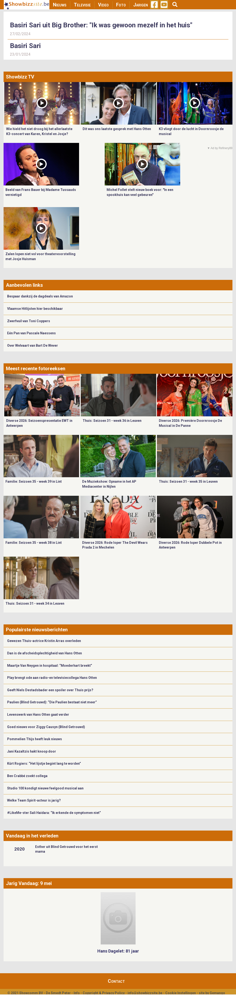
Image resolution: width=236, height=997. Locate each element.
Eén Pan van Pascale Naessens (31, 333)
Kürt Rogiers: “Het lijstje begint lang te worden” (44, 763)
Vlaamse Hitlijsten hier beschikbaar (35, 309)
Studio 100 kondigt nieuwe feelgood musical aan (45, 788)
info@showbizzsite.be (144, 993)
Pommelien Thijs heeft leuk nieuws (34, 739)
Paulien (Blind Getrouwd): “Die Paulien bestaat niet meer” (52, 702)
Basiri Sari (25, 46)
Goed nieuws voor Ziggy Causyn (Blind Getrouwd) (46, 727)
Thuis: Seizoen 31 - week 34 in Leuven (34, 603)
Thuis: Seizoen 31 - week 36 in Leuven (112, 421)
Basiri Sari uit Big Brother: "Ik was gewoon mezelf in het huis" (101, 25)
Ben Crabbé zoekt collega (27, 776)
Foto (121, 5)
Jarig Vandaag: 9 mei (29, 883)
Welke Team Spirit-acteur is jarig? (34, 800)
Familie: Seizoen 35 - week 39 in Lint (33, 481)
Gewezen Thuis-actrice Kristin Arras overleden (44, 641)
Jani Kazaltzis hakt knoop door (31, 751)
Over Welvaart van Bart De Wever (32, 345)
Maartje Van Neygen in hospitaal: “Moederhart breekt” (49, 665)
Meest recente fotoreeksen (35, 368)
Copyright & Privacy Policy (104, 993)
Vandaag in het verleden (32, 836)
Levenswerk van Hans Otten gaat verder (38, 714)
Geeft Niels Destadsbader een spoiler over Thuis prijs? (50, 690)
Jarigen (140, 5)
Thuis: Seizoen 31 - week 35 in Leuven (188, 481)
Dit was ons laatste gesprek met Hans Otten (117, 129)
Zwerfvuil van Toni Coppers (28, 321)
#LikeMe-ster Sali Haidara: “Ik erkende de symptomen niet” (54, 813)
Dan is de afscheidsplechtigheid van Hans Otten (44, 653)
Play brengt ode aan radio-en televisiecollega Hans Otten (52, 678)
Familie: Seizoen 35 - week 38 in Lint (33, 543)
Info (77, 993)
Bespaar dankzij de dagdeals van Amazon (40, 296)
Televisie (82, 5)
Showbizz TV (20, 77)
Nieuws (59, 5)
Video (103, 5)
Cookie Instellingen (180, 993)
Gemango (217, 993)
